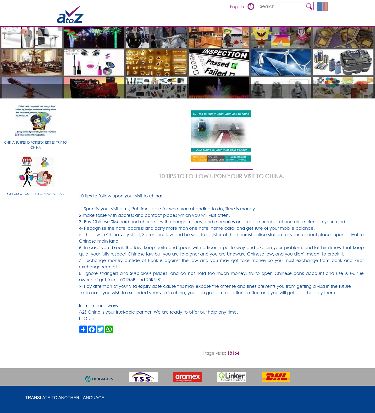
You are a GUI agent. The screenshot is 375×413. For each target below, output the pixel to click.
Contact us (316, 20)
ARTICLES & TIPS (209, 20)
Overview (234, 20)
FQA (271, 20)
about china (290, 20)
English (237, 6)
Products (255, 20)
